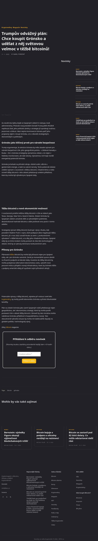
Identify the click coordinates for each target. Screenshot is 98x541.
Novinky (24, 27)
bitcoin (9, 390)
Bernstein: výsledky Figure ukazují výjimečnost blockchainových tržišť (84, 72)
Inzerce (4, 491)
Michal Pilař (8, 444)
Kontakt (4, 483)
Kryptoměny (7, 27)
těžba (12, 254)
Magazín (16, 27)
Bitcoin (8, 327)
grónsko (16, 390)
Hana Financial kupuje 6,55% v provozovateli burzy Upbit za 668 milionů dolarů (85, 138)
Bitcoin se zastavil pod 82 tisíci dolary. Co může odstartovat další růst (85, 105)
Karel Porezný (19, 54)
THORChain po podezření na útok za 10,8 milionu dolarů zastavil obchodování (85, 122)
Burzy (78, 69)
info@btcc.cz (6, 487)
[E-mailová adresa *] (29, 354)
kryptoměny (6, 299)
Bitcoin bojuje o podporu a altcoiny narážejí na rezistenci (85, 89)
